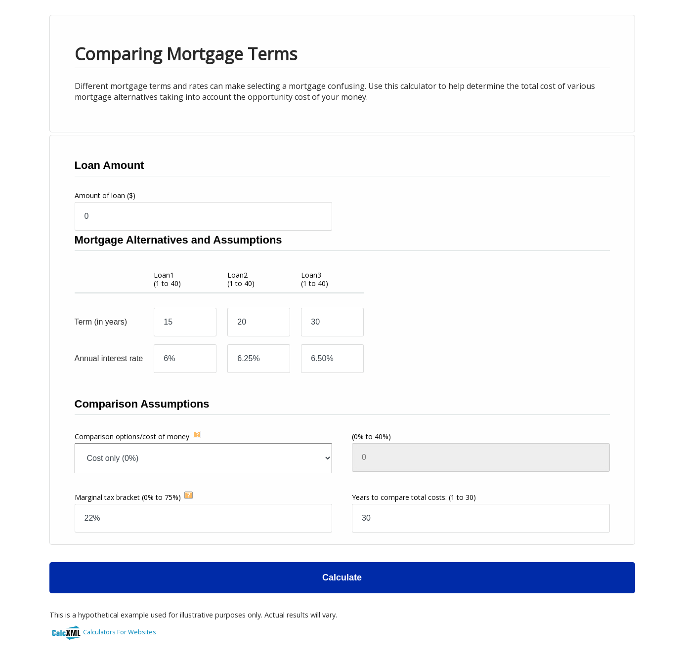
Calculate (342, 577)
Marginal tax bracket (128, 497)
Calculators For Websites (119, 631)
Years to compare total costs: (414, 497)
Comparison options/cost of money (132, 436)
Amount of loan (105, 195)
